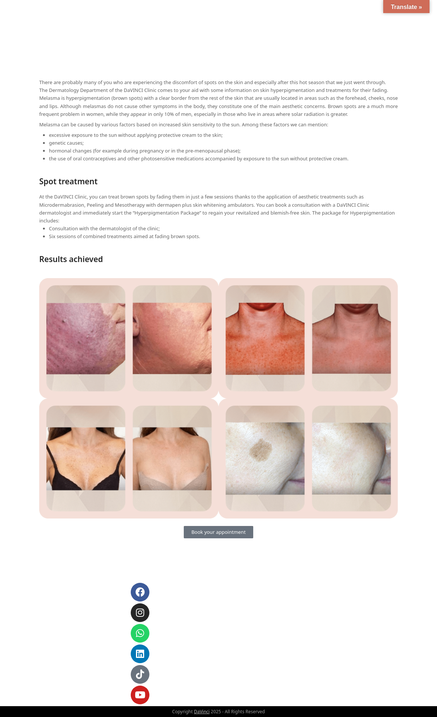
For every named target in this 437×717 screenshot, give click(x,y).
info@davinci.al (67, 593)
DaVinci (202, 711)
